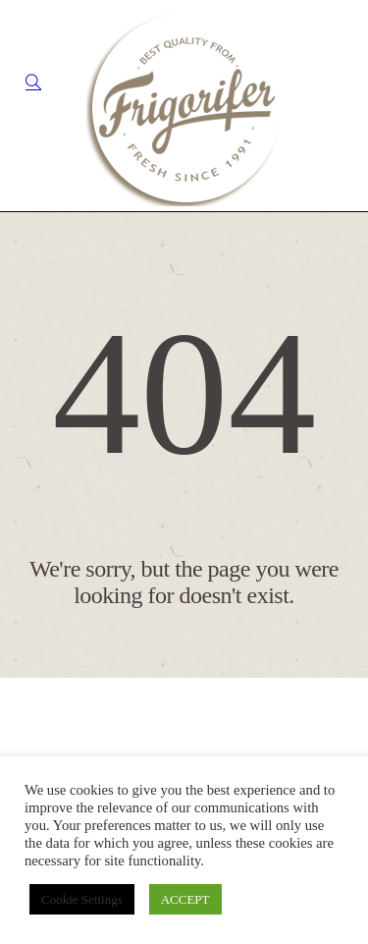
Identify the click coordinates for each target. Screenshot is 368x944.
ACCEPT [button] (185, 899)
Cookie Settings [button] (82, 899)
